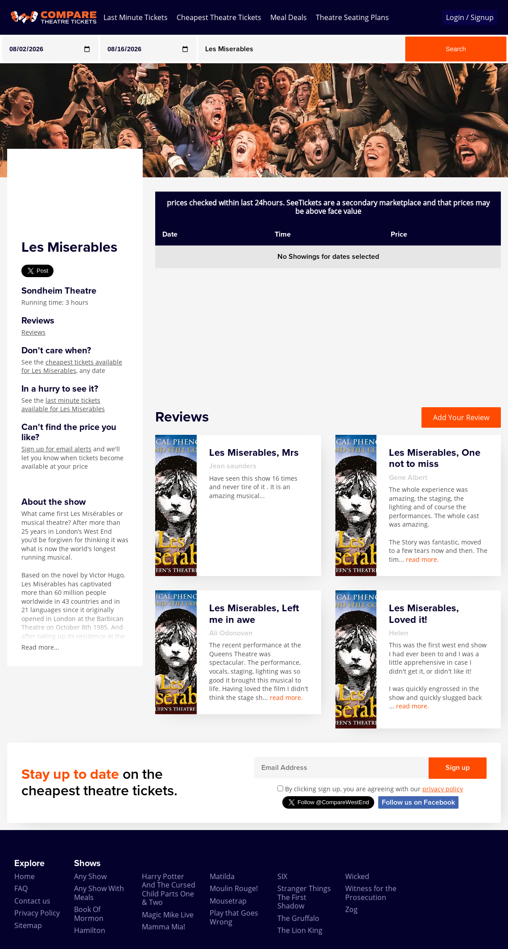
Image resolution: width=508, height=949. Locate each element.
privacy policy (442, 789)
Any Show (90, 876)
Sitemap (28, 925)
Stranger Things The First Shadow (304, 897)
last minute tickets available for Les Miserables (63, 404)
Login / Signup (470, 17)
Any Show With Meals (99, 893)
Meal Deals (288, 17)
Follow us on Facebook (418, 802)
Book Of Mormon (88, 913)
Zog (351, 909)
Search (456, 49)
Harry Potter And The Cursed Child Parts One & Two (168, 889)
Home (24, 876)
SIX (282, 876)
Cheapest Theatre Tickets (219, 17)
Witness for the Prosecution (370, 893)
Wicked (357, 876)
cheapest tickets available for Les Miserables (71, 366)
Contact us (32, 901)
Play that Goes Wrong (234, 917)
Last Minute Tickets (135, 17)
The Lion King (299, 930)
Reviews (33, 332)
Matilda (222, 876)
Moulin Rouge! (234, 888)
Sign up (458, 767)
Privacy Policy (37, 913)
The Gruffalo (298, 918)
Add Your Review (461, 417)
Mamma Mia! (163, 927)
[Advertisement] (328, 330)
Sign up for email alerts (56, 449)
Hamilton (89, 930)
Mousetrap (228, 901)
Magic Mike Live (168, 915)
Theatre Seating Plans (352, 17)
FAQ (21, 888)
